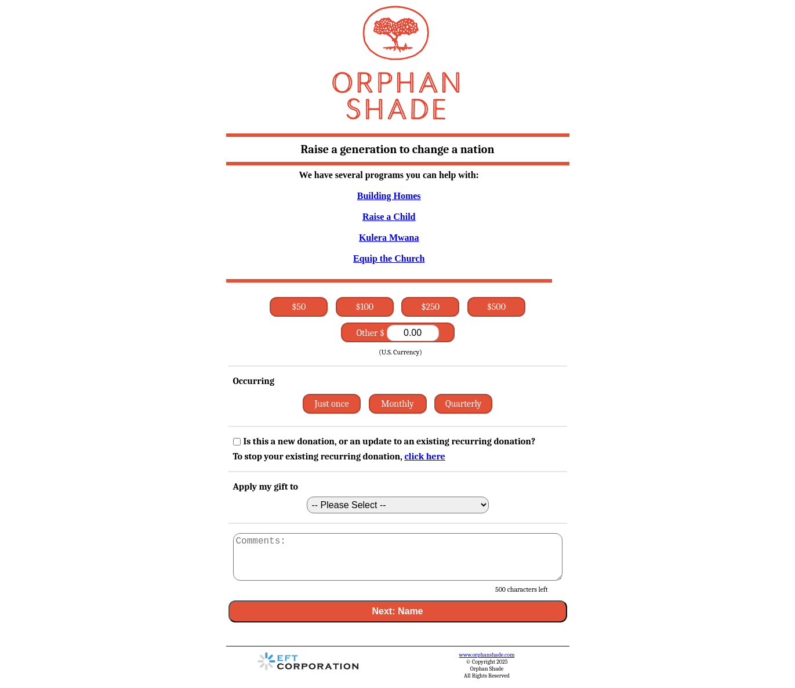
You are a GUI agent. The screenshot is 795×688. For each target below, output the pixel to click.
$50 (299, 307)
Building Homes (389, 196)
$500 (496, 307)
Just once (331, 404)
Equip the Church (388, 258)
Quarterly (463, 404)
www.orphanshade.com (487, 654)
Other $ (397, 333)
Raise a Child (389, 217)
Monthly (397, 404)
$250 (431, 307)
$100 (364, 307)
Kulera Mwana (389, 237)
